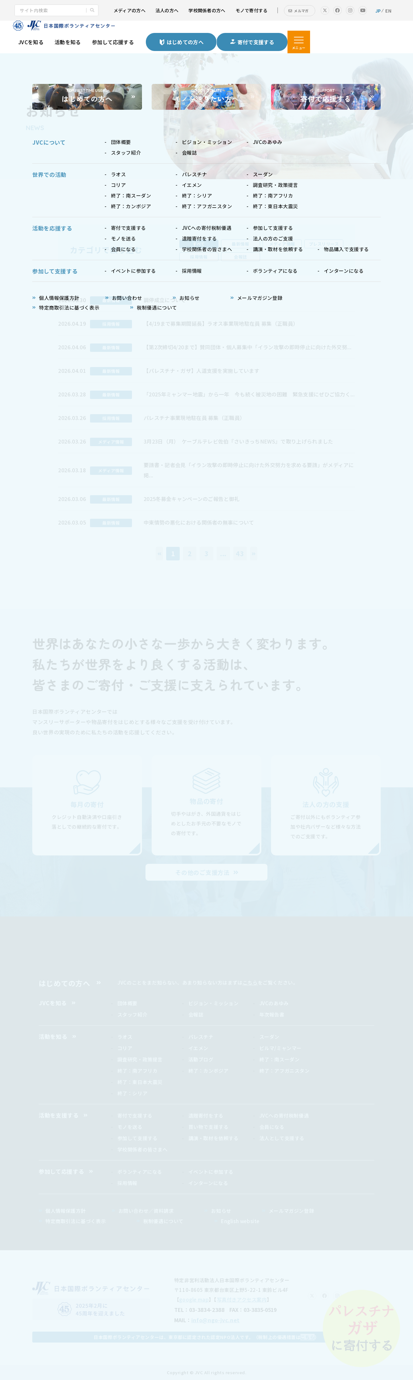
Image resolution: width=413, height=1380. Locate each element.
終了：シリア (132, 1093)
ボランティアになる (139, 1171)
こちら (250, 982)
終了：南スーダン (279, 1059)
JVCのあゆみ (274, 1003)
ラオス (125, 1036)
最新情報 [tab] (240, 244)
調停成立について (165, 300)
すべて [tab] (199, 244)
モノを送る (130, 1126)
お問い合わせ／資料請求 (146, 1210)
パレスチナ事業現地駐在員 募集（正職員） (194, 418)
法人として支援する (282, 1138)
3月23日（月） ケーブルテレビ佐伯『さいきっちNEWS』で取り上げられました (238, 441)
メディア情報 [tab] (282, 244)
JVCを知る (31, 42)
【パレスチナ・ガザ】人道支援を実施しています (201, 370)
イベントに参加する (211, 1171)
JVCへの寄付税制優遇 (284, 1115)
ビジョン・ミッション (213, 1003)
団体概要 (127, 1003)
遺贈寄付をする (206, 1115)
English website (240, 1221)
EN (388, 10)
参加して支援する (137, 1138)
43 (240, 553)
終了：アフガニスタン (284, 1070)
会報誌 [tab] (240, 257)
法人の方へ (167, 10)
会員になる (272, 1126)
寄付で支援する (135, 1115)
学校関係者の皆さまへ (142, 1149)
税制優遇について (163, 1221)
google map (194, 1299)
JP (378, 10)
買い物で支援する (208, 1126)
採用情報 (127, 1183)
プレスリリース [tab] (324, 244)
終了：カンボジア (208, 1070)
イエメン (198, 1048)
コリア (125, 1048)
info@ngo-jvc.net (215, 1320)
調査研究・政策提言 (140, 1059)
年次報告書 (272, 1014)
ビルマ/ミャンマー (280, 1048)
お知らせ (221, 1210)
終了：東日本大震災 (140, 1081)
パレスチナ (201, 1036)
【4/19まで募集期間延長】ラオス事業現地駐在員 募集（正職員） (221, 323)
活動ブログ (201, 1059)
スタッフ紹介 (132, 1014)
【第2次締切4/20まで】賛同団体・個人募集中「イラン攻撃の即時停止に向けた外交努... (247, 347)
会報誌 (196, 1014)
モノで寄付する (252, 10)
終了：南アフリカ (137, 1070)
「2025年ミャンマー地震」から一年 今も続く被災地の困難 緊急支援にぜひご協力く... (249, 394)
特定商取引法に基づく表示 (75, 1221)
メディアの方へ (130, 10)
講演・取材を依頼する (213, 1138)
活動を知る (68, 42)
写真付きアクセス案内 (242, 1299)
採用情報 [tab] (198, 257)
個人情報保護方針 (65, 1210)
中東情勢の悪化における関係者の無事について (199, 522)
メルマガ (301, 10)
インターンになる (208, 1183)
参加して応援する (113, 42)
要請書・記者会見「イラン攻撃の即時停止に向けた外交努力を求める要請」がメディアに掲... (249, 470)
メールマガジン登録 (291, 1210)
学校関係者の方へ (206, 10)
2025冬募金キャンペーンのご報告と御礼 (191, 499)
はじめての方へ (64, 983)
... (223, 553)
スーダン (269, 1036)
